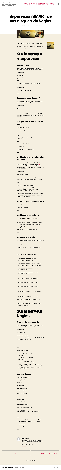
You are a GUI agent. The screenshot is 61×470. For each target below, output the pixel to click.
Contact (38, 1)
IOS (53, 1)
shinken (26, 433)
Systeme (41, 12)
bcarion (24, 25)
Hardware (25, 12)
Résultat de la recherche (49, 6)
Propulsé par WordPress (19, 467)
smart (29, 433)
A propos (26, 1)
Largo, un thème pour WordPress (30, 3)
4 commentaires (38, 25)
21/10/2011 (30, 25)
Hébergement (49, 1)
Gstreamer (20, 12)
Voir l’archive (24, 446)
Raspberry (52, 4)
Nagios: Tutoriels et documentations (34, 4)
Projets (43, 4)
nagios (24, 433)
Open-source (32, 12)
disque (21, 433)
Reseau (37, 12)
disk (18, 433)
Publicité (47, 4)
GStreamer (43, 1)
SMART (21, 48)
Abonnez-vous (32, 1)
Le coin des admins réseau (43, 3)
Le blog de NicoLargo (7, 2)
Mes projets (52, 3)
